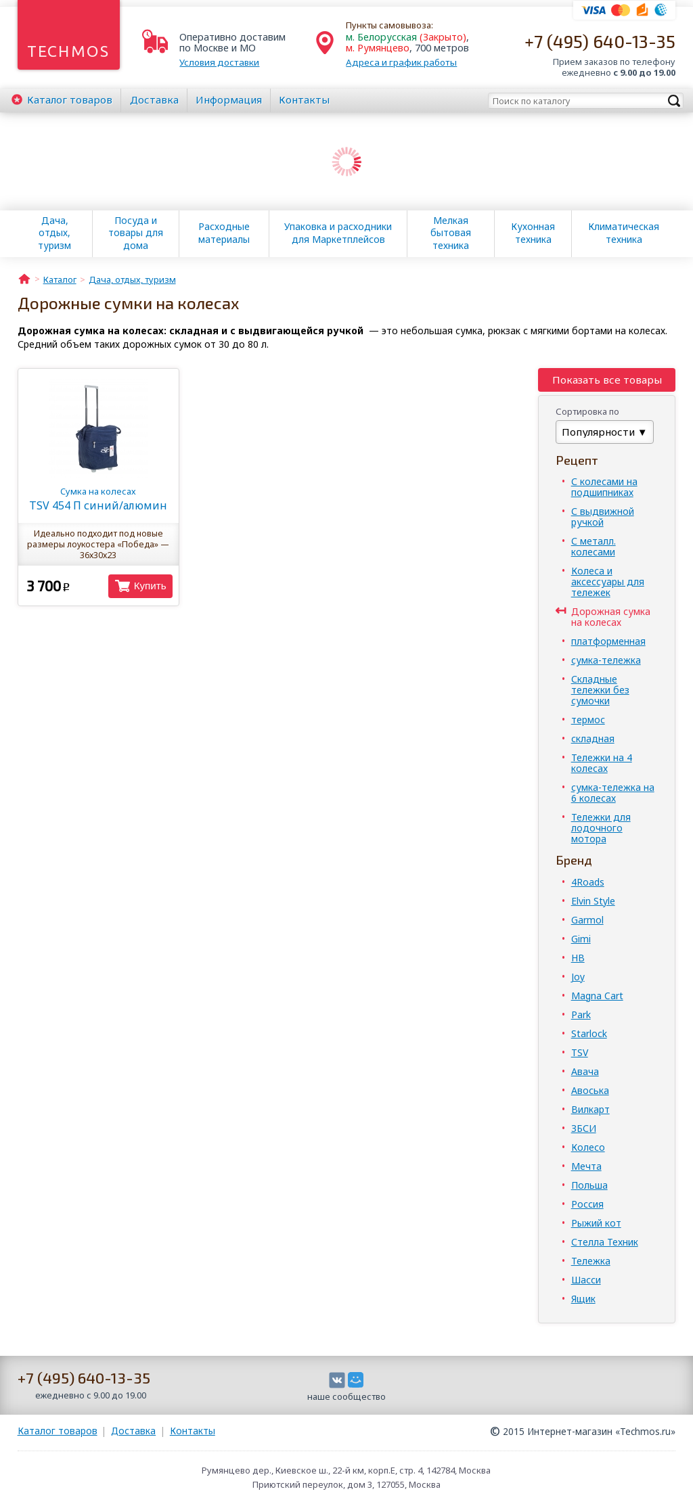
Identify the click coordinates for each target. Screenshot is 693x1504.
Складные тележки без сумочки (600, 690)
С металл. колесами (593, 546)
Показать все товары (607, 379)
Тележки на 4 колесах (601, 763)
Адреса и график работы (401, 62)
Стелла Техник (604, 1241)
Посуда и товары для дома (135, 233)
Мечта (586, 1166)
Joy (578, 976)
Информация (229, 99)
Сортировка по (587, 411)
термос (588, 719)
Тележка (590, 1260)
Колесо (588, 1147)
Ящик (583, 1298)
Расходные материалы (224, 233)
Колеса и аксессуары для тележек (607, 581)
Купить (150, 585)
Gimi (581, 938)
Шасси (586, 1279)
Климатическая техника (623, 233)
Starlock (589, 1033)
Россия (587, 1204)
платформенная (608, 641)
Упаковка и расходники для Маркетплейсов (338, 233)
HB (578, 957)
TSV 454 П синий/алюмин (98, 499)
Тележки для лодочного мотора (601, 828)
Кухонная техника (533, 233)
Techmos (68, 51)
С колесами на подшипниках (604, 487)
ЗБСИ (583, 1128)
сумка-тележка (606, 660)
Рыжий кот (596, 1222)
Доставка (154, 99)
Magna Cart (597, 995)
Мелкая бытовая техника (450, 233)
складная (592, 738)
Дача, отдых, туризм (54, 233)
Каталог (69, 99)
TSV (579, 1052)
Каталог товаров (57, 1430)
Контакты (304, 99)
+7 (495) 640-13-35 (599, 40)
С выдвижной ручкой (602, 516)
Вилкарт (590, 1109)
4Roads (587, 881)
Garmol (587, 919)
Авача (585, 1071)
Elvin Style (593, 900)
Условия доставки (219, 62)
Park (581, 1014)
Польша (589, 1185)
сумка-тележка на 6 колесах (612, 792)
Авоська (590, 1090)
